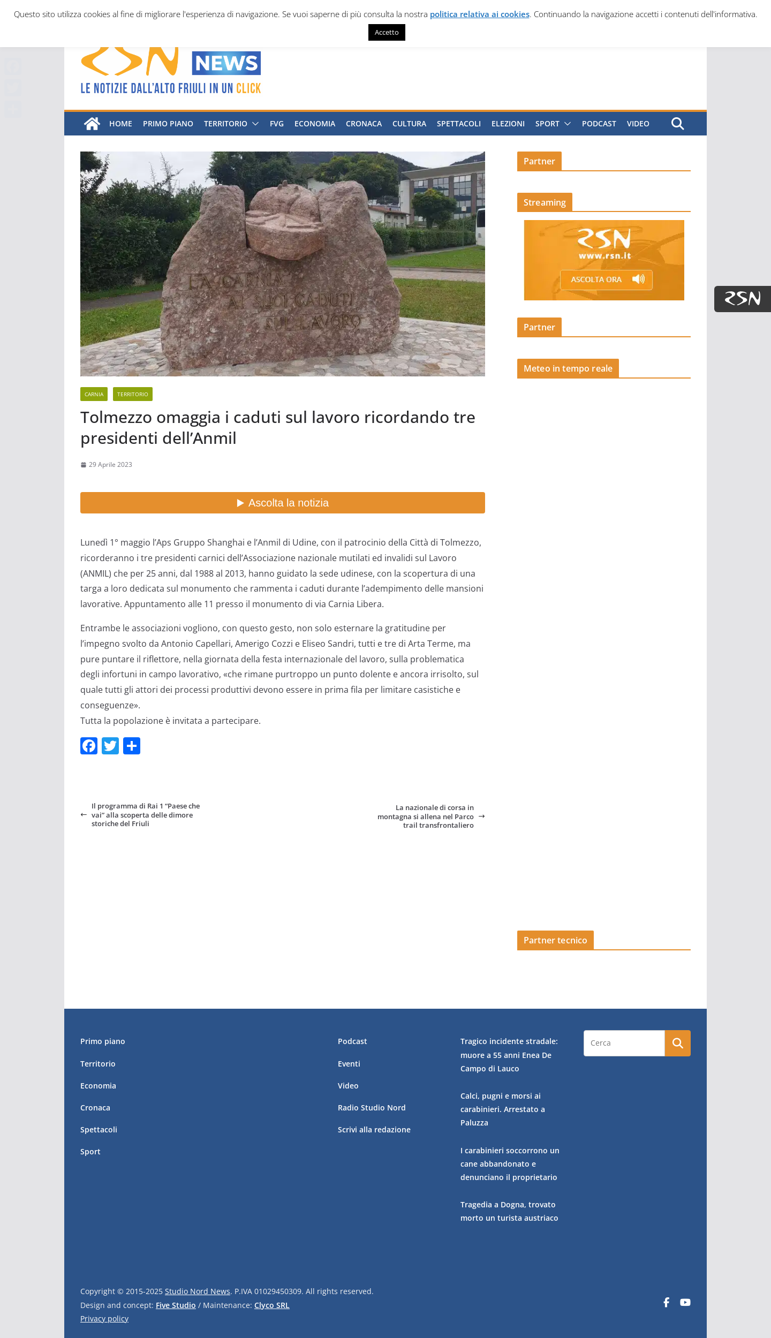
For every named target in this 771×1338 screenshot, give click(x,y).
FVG (277, 123)
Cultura (409, 123)
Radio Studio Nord (372, 1107)
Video (638, 123)
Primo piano (168, 123)
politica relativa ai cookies (480, 14)
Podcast (599, 123)
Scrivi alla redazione (374, 1129)
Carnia (94, 394)
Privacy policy (104, 1318)
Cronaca (364, 123)
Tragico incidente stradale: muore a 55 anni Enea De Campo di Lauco (509, 1054)
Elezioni (508, 123)
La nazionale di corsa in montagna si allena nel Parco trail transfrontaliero (431, 816)
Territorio (225, 123)
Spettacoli (459, 123)
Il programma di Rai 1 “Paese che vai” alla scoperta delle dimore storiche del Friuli (140, 815)
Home (120, 123)
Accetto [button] (387, 32)
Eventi (349, 1064)
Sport (547, 123)
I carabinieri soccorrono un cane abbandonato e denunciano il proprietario (510, 1163)
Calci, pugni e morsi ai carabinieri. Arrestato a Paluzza (502, 1109)
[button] (253, 123)
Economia (314, 123)
